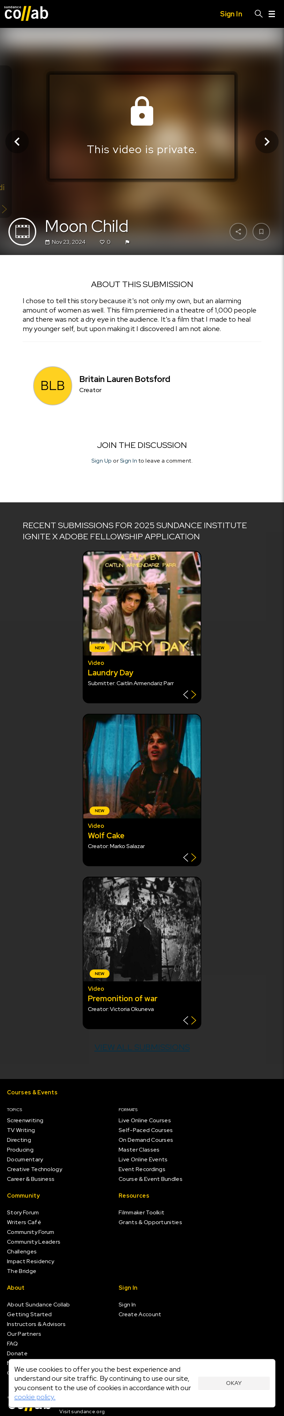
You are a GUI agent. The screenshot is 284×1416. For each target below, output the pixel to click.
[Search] (259, 14)
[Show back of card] (189, 695)
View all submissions (142, 1047)
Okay (234, 1383)
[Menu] (272, 14)
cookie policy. (34, 1396)
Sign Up (101, 460)
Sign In (128, 460)
